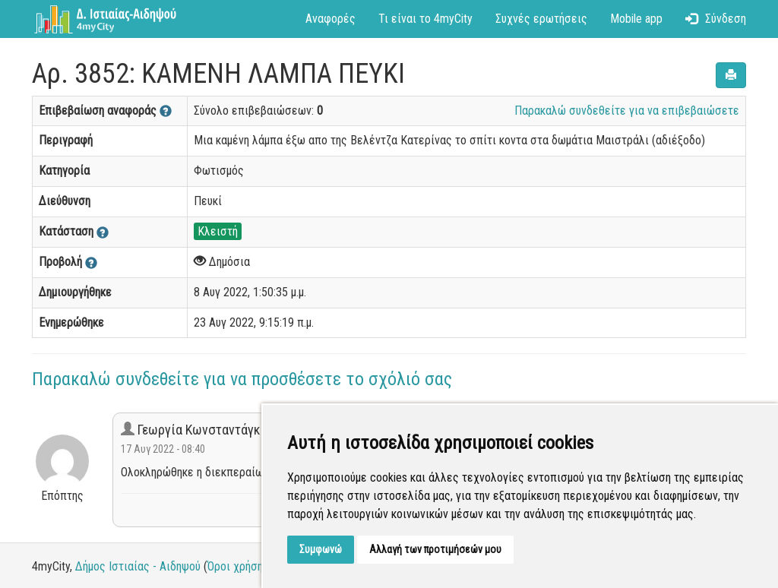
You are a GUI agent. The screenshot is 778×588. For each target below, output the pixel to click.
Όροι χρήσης (238, 566)
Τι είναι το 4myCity (425, 18)
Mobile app (636, 18)
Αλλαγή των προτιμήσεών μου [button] (435, 549)
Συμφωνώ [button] (320, 549)
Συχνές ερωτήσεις (541, 18)
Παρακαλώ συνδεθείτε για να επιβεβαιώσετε (626, 110)
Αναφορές (330, 18)
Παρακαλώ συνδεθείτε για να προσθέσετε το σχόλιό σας (242, 379)
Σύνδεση (715, 18)
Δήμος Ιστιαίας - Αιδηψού (138, 566)
